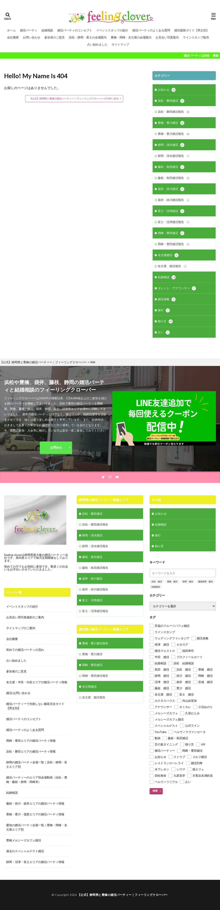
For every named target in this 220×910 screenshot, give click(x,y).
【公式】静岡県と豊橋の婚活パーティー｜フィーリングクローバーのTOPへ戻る (74, 98)
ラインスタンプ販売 (196, 37)
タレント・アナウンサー (177, 288)
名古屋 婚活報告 (172, 266)
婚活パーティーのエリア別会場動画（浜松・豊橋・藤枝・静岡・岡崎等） (36, 780)
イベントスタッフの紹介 (112, 30)
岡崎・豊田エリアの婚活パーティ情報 (31, 740)
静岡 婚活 (188, 581)
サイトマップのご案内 (20, 628)
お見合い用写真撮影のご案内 (25, 617)
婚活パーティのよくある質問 (151, 30)
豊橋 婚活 (172, 581)
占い (164, 332)
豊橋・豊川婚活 (171, 123)
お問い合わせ (31, 37)
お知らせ (167, 90)
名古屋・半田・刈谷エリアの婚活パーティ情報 (36, 682)
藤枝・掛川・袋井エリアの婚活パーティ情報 (35, 803)
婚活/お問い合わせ (18, 693)
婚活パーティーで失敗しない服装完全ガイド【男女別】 (35, 706)
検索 (155, 790)
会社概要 (13, 37)
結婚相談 (47, 30)
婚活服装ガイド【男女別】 (191, 30)
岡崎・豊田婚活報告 (174, 244)
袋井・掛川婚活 (171, 189)
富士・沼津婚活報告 (174, 222)
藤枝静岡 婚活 (205, 581)
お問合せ (56, 447)
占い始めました (97, 44)
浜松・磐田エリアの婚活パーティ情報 (31, 751)
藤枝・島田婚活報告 (174, 178)
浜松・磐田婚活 (171, 101)
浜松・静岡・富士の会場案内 (88, 37)
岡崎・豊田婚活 (171, 233)
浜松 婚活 (157, 581)
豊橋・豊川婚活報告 (174, 134)
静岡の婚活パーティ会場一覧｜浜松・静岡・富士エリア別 (36, 764)
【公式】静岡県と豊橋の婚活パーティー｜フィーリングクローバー (123, 894)
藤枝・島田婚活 (171, 167)
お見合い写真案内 (167, 37)
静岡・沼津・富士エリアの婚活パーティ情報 (35, 862)
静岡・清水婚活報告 (174, 156)
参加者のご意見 (54, 37)
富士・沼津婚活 (171, 211)
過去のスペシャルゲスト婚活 (25, 851)
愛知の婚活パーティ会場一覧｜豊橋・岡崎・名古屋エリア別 (36, 827)
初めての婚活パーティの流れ (25, 649)
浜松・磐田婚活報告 (174, 112)
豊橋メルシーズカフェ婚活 (23, 840)
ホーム (11, 30)
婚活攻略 (167, 299)
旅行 (164, 310)
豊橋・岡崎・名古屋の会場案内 (131, 37)
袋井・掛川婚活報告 (174, 200)
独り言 (165, 321)
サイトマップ (120, 44)
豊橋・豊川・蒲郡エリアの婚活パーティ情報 (35, 814)
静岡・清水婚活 (171, 145)
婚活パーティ (28, 30)
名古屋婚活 (168, 255)
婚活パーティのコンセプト (74, 30)
